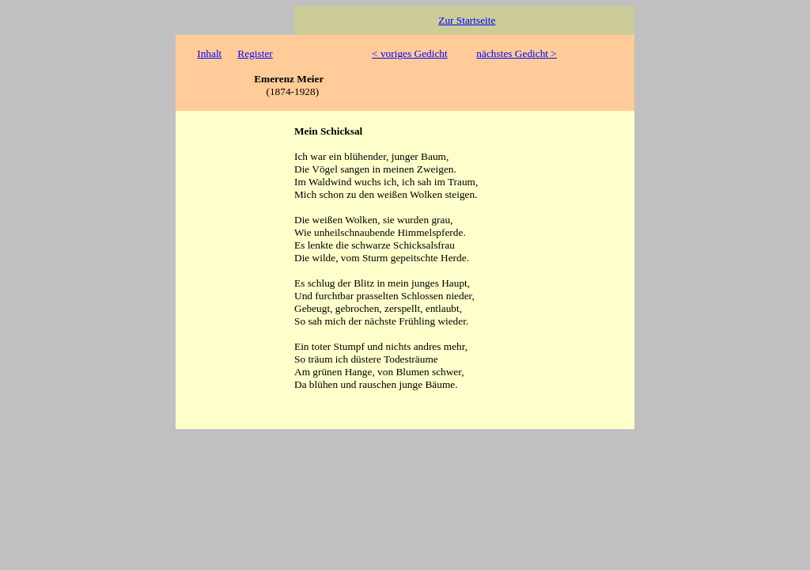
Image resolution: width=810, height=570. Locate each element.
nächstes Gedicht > (516, 53)
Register (254, 53)
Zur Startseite (466, 20)
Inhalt (209, 53)
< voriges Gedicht (410, 53)
